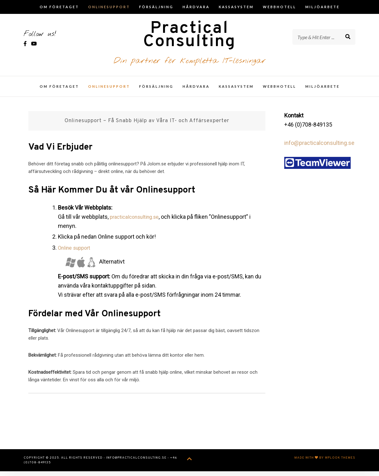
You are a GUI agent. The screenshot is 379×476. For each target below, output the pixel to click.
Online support (76, 252)
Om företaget (59, 7)
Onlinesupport (109, 7)
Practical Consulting (189, 38)
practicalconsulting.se (137, 221)
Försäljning (156, 7)
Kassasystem (236, 7)
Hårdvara (196, 7)
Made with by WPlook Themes (324, 463)
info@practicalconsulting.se (319, 147)
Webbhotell (279, 7)
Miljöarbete (322, 7)
